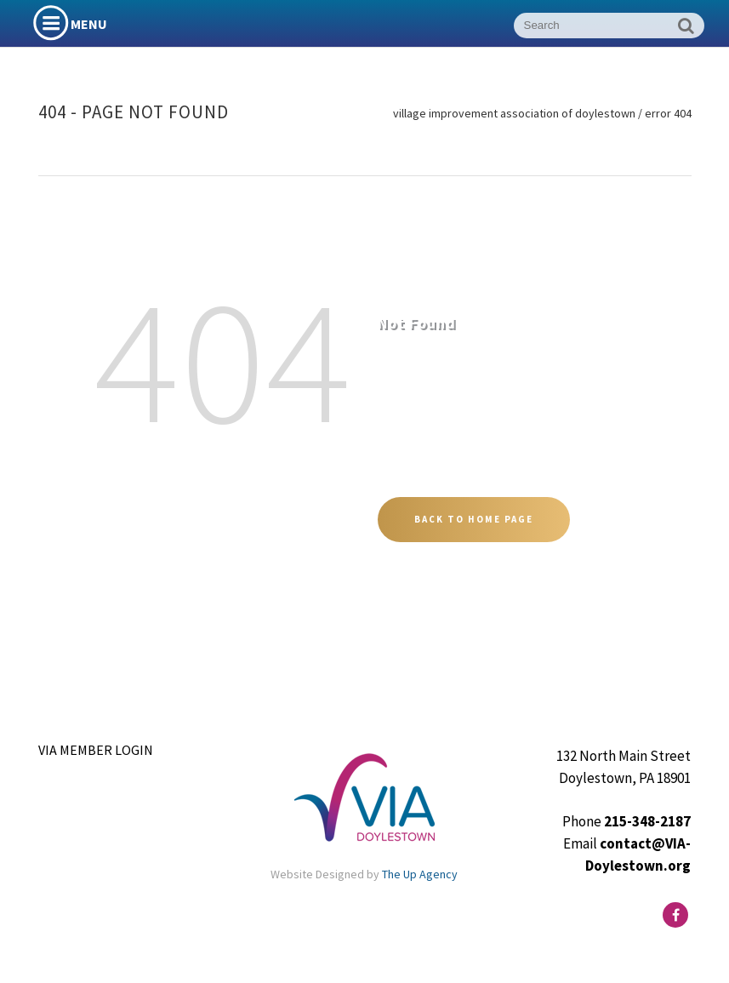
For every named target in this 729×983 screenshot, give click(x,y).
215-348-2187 (647, 821)
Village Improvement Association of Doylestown (514, 113)
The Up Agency (420, 874)
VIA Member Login (95, 749)
